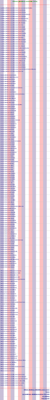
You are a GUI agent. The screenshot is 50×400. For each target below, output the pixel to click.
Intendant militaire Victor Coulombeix (8, 146)
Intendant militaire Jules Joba (6, 182)
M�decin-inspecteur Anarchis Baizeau (8, 285)
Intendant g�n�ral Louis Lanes (7, 89)
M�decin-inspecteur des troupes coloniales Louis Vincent (12, 366)
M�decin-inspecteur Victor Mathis (7, 341)
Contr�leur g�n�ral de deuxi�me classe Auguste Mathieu (13, 67)
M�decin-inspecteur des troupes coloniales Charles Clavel (12, 302)
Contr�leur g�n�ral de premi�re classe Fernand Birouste (12, 10)
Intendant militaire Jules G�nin (6, 165)
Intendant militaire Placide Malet (7, 210)
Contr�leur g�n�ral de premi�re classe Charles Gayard (12, 26)
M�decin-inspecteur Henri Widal (7, 370)
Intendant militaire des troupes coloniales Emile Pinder (11, 239)
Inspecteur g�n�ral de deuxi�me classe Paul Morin (11, 385)
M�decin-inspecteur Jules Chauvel (7, 297)
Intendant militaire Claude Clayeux (7, 142)
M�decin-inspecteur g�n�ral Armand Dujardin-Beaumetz (12, 279)
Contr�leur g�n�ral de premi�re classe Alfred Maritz (11, 37)
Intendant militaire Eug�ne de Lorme (8, 208)
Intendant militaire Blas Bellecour (7, 112)
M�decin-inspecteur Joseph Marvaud (8, 337)
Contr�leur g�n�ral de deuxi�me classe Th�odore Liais (12, 60)
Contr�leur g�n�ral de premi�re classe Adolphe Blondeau (13, 12)
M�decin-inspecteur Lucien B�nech (8, 289)
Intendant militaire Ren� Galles (7, 163)
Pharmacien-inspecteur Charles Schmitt (8, 358)
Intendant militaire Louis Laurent (7, 194)
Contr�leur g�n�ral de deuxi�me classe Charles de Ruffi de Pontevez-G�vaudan (18, 69)
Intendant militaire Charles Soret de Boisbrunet (10, 119)
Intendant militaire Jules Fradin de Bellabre (9, 161)
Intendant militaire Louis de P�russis (8, 235)
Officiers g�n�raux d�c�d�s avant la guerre (36, 389)
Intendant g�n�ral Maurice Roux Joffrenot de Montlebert (12, 93)
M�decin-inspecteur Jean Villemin (7, 364)
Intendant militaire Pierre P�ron (7, 231)
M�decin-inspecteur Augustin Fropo (8, 318)
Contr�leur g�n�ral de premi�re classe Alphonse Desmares (13, 20)
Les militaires (45, 396)
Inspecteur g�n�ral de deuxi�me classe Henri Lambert (12, 382)
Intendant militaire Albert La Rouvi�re (8, 190)
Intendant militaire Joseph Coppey (7, 144)
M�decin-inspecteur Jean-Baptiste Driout (9, 314)
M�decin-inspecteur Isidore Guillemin (8, 327)
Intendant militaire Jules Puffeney (7, 247)
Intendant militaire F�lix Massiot (7, 218)
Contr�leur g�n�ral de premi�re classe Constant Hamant (12, 29)
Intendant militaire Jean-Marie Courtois (8, 148)
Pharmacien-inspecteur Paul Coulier (7, 304)
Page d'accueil (45, 398)
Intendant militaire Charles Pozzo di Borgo (9, 245)
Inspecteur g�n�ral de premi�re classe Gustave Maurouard (13, 376)
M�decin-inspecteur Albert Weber (7, 368)
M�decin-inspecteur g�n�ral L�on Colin (9, 274)
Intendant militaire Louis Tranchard (7, 265)
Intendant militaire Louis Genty (6, 167)
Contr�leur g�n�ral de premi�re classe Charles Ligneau (12, 35)
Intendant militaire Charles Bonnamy (7, 121)
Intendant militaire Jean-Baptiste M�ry (8, 222)
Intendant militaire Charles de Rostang (8, 255)
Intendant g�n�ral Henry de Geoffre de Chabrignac (11, 87)
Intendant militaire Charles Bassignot (8, 108)
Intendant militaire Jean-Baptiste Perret (8, 233)
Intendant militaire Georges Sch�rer (8, 257)
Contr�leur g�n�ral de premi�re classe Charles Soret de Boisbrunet (15, 14)
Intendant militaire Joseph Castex (7, 135)
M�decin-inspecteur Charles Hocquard (8, 329)
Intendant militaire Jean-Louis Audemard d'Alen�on (11, 104)
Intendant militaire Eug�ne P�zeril (7, 238)
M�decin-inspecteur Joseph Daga (7, 306)
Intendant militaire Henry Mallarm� (7, 212)
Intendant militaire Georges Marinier (7, 214)
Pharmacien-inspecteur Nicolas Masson (8, 339)
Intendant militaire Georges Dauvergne (8, 152)
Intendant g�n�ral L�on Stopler (7, 102)
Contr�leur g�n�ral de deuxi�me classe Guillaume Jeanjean (13, 56)
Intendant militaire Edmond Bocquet (7, 118)
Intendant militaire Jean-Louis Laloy (7, 188)
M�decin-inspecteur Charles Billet (7, 291)
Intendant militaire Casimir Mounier (7, 226)
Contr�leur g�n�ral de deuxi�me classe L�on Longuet (12, 62)
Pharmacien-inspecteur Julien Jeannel (8, 331)
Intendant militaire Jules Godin (6, 169)
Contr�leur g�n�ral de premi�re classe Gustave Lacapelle (13, 33)
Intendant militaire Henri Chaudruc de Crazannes (10, 140)
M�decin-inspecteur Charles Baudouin (8, 287)
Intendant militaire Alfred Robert (7, 249)
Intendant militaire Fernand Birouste (7, 116)
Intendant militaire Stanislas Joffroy (7, 184)
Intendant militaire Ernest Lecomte (7, 195)
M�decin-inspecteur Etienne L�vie (7, 335)
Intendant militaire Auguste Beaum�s (8, 110)
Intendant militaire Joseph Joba (6, 180)
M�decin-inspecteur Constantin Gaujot (8, 320)
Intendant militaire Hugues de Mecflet (8, 220)
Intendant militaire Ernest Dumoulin (7, 157)
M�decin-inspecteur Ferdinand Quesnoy (8, 356)
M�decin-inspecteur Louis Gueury (7, 325)
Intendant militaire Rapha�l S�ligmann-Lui (9, 259)
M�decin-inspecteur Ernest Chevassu (8, 300)
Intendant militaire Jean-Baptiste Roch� (8, 251)
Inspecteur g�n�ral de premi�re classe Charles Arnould (12, 374)
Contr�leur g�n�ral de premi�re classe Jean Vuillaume (12, 45)
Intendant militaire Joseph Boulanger (8, 125)
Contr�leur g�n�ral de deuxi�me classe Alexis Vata (11, 71)
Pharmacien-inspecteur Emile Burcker (8, 293)
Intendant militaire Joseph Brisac (7, 129)
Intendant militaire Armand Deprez (7, 154)
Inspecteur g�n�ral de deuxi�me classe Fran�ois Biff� (12, 380)
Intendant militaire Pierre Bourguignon (8, 127)
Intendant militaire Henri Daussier (7, 150)
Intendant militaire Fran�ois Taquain (8, 261)
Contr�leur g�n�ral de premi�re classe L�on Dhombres (12, 22)
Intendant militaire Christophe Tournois (8, 263)
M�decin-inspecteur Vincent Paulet (7, 349)
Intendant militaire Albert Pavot (6, 229)
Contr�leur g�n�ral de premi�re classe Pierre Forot (11, 24)
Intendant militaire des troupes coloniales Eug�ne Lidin (11, 206)
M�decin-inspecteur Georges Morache (8, 345)
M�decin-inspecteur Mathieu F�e (7, 316)
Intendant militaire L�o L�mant (7, 202)
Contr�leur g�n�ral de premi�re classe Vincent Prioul (12, 43)
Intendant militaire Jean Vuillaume (7, 267)
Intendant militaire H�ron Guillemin (7, 173)
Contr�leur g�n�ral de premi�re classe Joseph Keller (12, 31)
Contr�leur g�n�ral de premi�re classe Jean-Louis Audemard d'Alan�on (16, 7)
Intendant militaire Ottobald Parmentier (8, 228)
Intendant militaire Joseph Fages (7, 159)
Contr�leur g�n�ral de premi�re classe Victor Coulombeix (13, 16)
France (47, 392)
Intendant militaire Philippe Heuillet (7, 177)
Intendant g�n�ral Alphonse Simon (8, 100)
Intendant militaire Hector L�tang (7, 204)
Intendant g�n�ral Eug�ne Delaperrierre (9, 77)
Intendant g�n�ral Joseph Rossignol (8, 91)
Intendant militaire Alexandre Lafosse (8, 186)
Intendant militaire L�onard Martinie (7, 216)
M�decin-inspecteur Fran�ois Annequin (8, 281)
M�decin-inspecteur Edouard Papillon (8, 347)
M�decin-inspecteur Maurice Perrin (7, 351)
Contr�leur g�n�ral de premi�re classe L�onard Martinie (13, 39)
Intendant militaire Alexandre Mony (7, 224)
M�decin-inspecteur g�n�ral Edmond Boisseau (10, 270)
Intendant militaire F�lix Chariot (7, 139)
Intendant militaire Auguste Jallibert (7, 178)
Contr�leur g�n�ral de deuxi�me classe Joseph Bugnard (12, 52)
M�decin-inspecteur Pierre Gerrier (7, 322)
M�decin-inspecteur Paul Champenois (8, 295)
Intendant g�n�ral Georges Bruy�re (8, 75)
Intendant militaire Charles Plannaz (7, 241)
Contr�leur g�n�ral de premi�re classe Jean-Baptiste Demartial (14, 18)
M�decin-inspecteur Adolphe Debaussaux (9, 312)
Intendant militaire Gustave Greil (7, 171)
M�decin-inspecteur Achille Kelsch (7, 333)
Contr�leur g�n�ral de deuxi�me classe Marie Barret (12, 50)
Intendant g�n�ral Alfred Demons (7, 79)
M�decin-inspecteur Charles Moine (7, 343)
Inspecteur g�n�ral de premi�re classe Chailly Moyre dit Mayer (14, 378)
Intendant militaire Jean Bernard (7, 114)
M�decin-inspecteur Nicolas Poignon (8, 354)
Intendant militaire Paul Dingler (6, 155)
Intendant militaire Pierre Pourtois (7, 243)
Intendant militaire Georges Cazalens (8, 137)
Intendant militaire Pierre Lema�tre (7, 199)
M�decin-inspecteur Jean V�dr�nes (8, 362)
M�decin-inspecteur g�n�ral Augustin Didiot (10, 277)
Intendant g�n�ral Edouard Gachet (8, 83)
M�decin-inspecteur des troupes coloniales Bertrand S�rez (13, 360)
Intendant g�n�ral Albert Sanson (7, 96)
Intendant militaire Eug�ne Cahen (7, 131)
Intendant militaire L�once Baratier (7, 106)
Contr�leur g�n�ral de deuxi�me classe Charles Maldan (12, 64)
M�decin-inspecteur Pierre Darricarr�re (8, 308)
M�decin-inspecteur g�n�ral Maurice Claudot (10, 272)
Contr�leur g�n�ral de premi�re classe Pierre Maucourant (13, 41)
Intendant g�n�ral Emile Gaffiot (7, 85)
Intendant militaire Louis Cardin (6, 133)
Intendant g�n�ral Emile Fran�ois (7, 81)
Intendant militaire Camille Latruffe (7, 192)
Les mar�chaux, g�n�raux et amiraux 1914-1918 (35, 394)
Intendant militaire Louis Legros (6, 197)
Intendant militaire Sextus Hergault (7, 175)
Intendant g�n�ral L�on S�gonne (8, 98)
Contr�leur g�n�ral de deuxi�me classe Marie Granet (12, 54)
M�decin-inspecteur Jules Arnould (7, 283)
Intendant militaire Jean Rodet (6, 253)
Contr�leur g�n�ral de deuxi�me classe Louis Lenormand (13, 58)
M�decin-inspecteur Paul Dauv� (7, 310)
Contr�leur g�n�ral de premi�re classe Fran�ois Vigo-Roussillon (14, 48)
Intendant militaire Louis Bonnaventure (8, 123)
